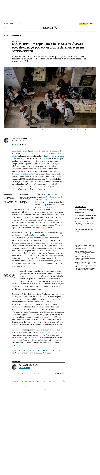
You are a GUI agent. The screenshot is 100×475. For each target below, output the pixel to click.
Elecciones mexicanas (13, 36)
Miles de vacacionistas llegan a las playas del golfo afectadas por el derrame (86, 263)
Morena (30, 381)
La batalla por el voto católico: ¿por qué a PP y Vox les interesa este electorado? (85, 223)
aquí (45, 389)
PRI (22, 381)
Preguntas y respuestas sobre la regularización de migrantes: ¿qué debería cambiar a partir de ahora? (85, 217)
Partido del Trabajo (52, 381)
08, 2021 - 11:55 (20, 140)
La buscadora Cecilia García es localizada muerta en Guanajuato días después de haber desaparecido (85, 252)
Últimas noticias (80, 206)
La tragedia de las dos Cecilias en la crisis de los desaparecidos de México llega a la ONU (85, 258)
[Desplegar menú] (5, 27)
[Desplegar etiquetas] (63, 381)
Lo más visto (78, 242)
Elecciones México (16, 41)
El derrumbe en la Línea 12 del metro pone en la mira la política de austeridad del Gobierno (10, 200)
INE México (43, 381)
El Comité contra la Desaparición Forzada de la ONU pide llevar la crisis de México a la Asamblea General (85, 268)
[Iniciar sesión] (91, 24)
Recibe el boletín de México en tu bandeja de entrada (26, 373)
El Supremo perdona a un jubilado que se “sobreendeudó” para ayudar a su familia (85, 211)
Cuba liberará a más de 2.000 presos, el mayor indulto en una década (85, 229)
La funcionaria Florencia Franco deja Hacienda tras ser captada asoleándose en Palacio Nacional (85, 247)
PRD (34, 381)
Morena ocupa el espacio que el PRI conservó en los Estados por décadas (10, 276)
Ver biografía (24, 367)
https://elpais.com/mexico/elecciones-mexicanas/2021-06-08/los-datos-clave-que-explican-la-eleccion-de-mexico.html (26, 200)
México (38, 381)
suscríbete (82, 23)
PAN (26, 381)
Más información (16, 388)
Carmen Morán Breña (19, 138)
